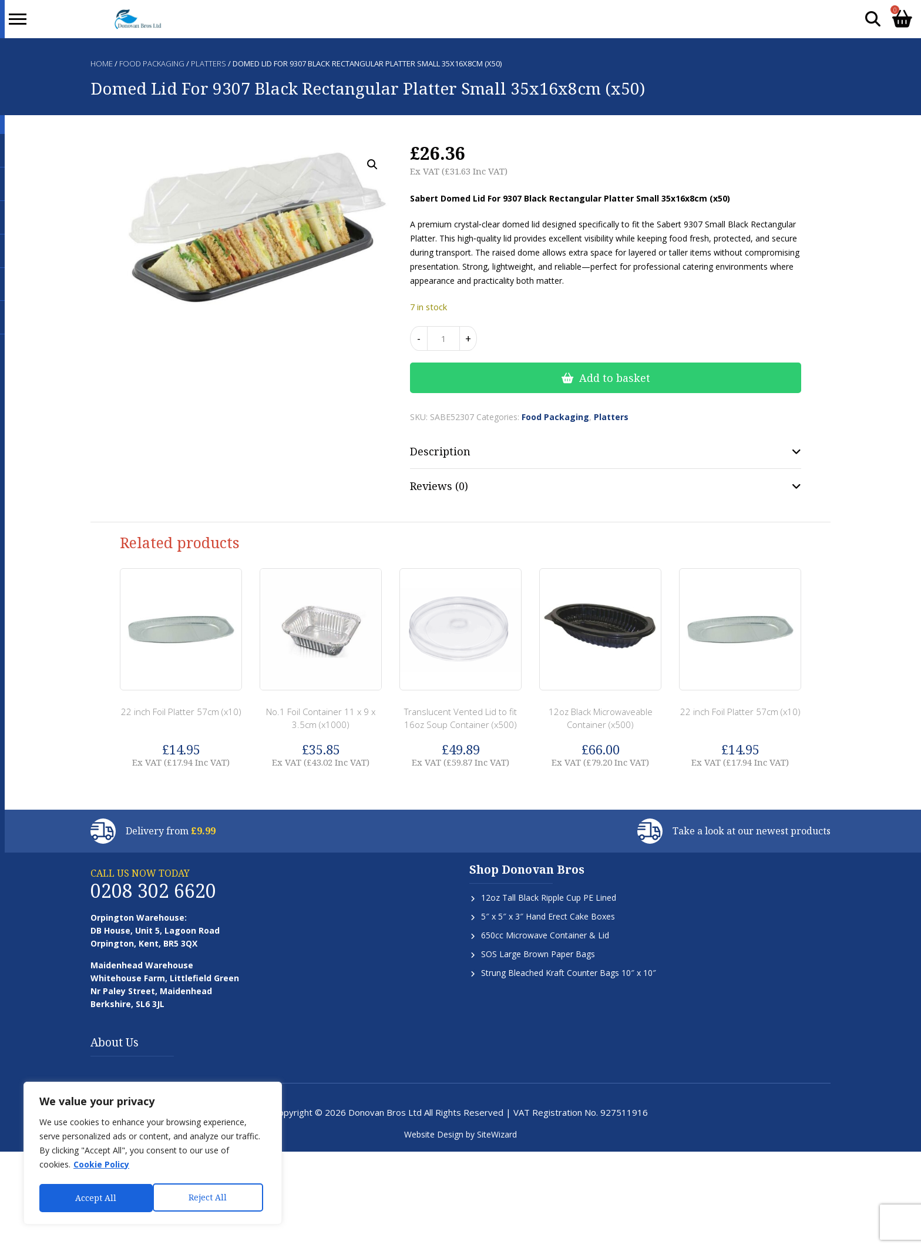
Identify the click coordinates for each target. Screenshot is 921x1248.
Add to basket (614, 378)
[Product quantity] (443, 338)
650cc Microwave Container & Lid (545, 935)
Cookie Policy (101, 1167)
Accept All (209, 1197)
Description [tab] (440, 451)
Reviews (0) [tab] (439, 486)
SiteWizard (497, 1134)
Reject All (94, 1197)
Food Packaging (151, 63)
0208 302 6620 (153, 890)
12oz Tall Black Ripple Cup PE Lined (548, 897)
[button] (372, 164)
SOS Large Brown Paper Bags (538, 954)
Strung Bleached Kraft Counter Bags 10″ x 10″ (568, 972)
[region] (152, 1154)
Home (101, 63)
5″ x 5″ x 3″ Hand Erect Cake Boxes (548, 916)
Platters (208, 63)
